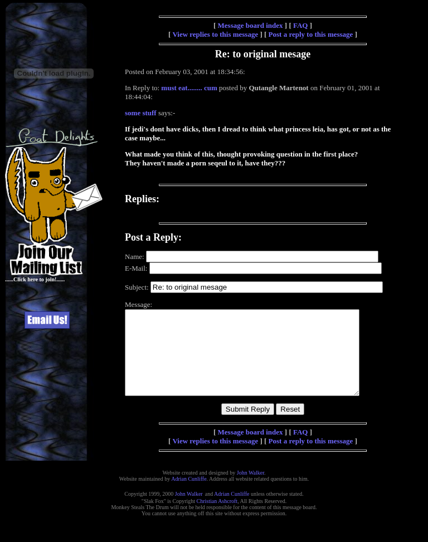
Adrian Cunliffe (188, 495)
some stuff (141, 113)
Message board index (250, 25)
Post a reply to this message (311, 34)
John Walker (250, 489)
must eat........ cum (189, 88)
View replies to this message (215, 34)
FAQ (300, 25)
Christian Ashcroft (217, 518)
